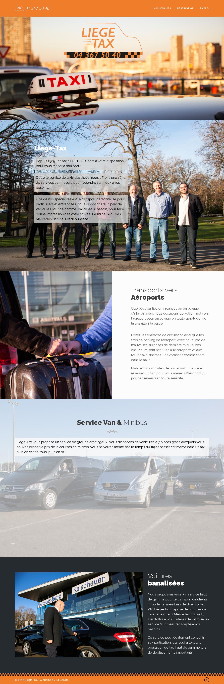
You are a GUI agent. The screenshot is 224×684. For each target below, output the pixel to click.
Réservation (185, 8)
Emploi (204, 8)
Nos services (162, 8)
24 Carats (62, 680)
